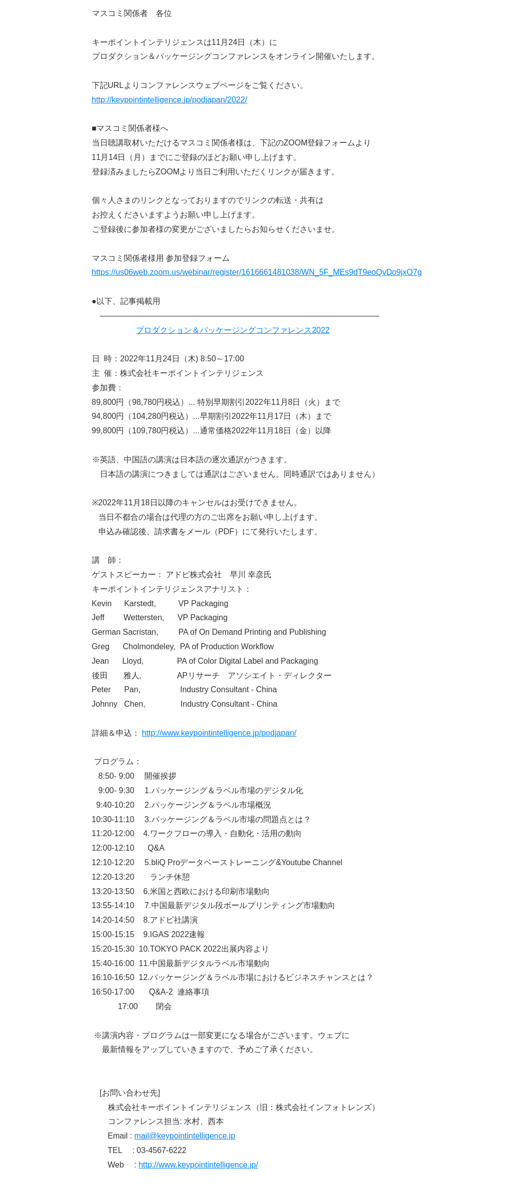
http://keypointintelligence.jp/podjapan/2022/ (169, 99)
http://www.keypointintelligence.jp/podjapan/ (219, 733)
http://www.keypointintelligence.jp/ (198, 1165)
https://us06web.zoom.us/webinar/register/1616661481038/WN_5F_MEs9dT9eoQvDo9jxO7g (257, 272)
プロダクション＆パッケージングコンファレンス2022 (233, 330)
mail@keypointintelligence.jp (184, 1136)
